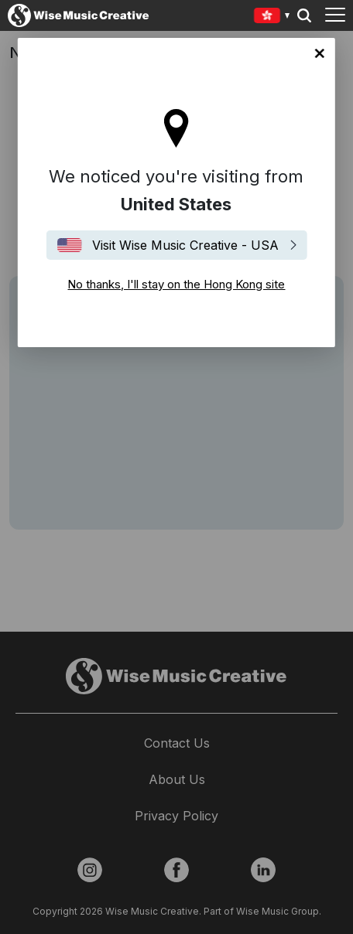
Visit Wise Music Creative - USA (185, 245)
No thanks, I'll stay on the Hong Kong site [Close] (320, 53)
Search (304, 15)
